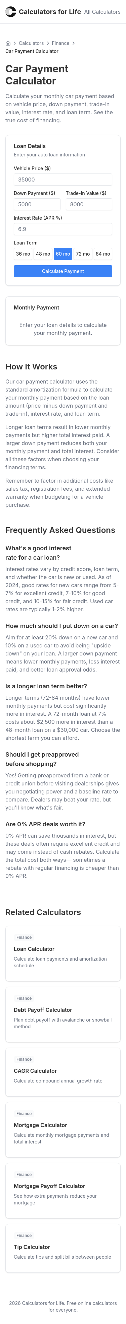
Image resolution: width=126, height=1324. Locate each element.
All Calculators (102, 11)
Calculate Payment (63, 271)
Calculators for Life (43, 11)
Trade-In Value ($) (86, 193)
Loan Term (26, 242)
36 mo (23, 254)
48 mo (43, 254)
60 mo (63, 254)
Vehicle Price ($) (32, 168)
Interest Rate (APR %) (38, 218)
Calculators (31, 43)
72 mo (83, 254)
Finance (61, 43)
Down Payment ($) (34, 193)
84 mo (103, 254)
